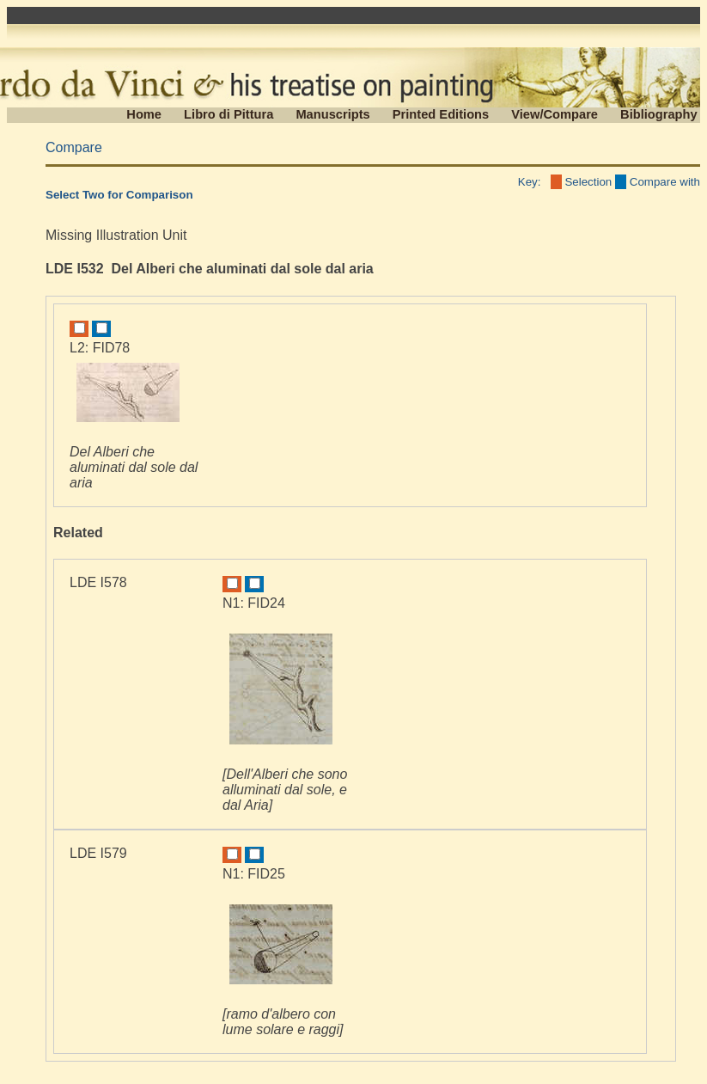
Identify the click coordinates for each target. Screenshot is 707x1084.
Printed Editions (441, 114)
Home (144, 114)
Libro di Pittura (228, 114)
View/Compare (554, 114)
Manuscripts (332, 114)
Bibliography (659, 114)
